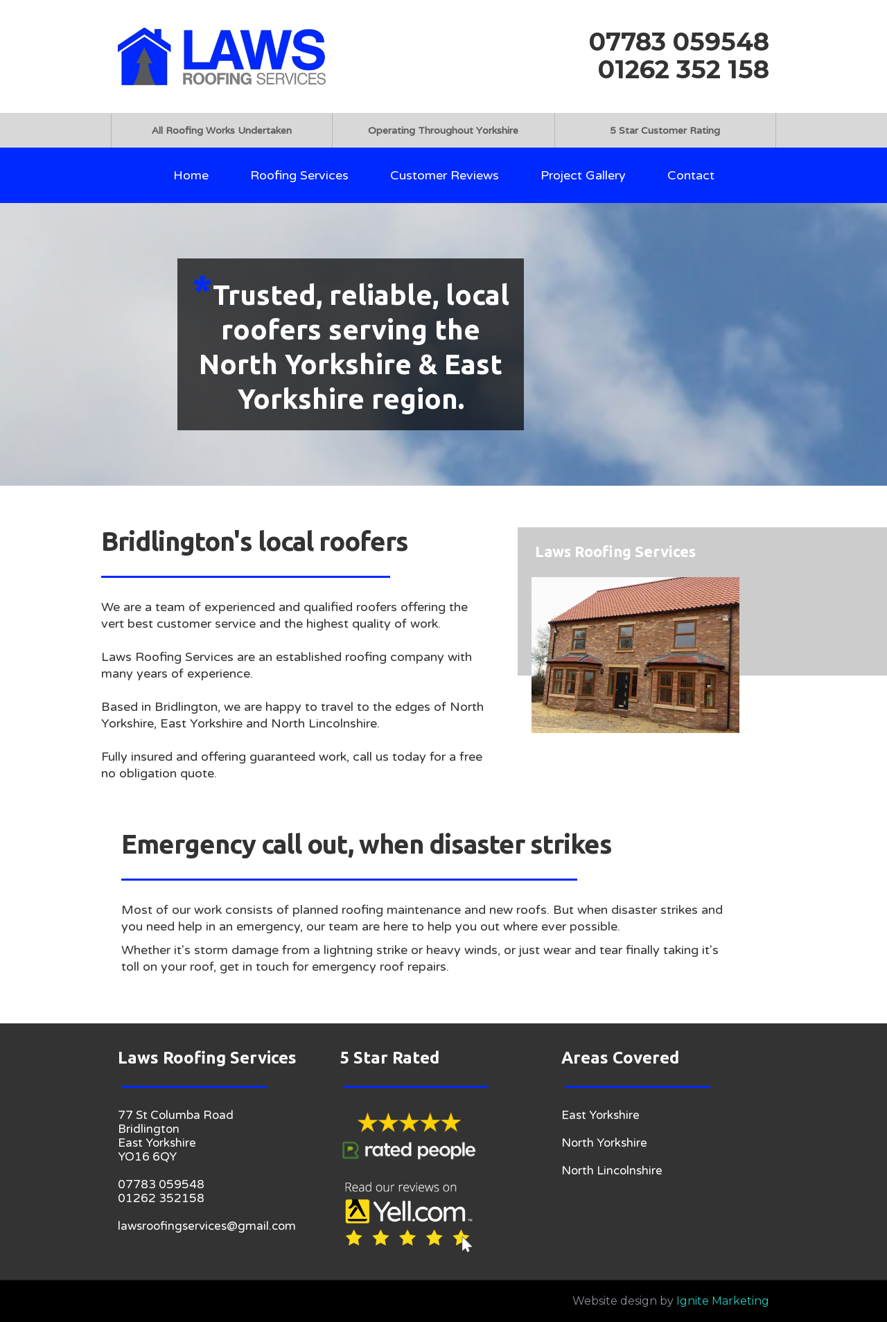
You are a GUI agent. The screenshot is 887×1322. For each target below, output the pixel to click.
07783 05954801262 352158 (161, 1191)
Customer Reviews (444, 175)
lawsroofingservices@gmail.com (207, 1226)
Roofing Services (299, 175)
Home (191, 175)
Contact (690, 175)
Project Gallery (583, 175)
